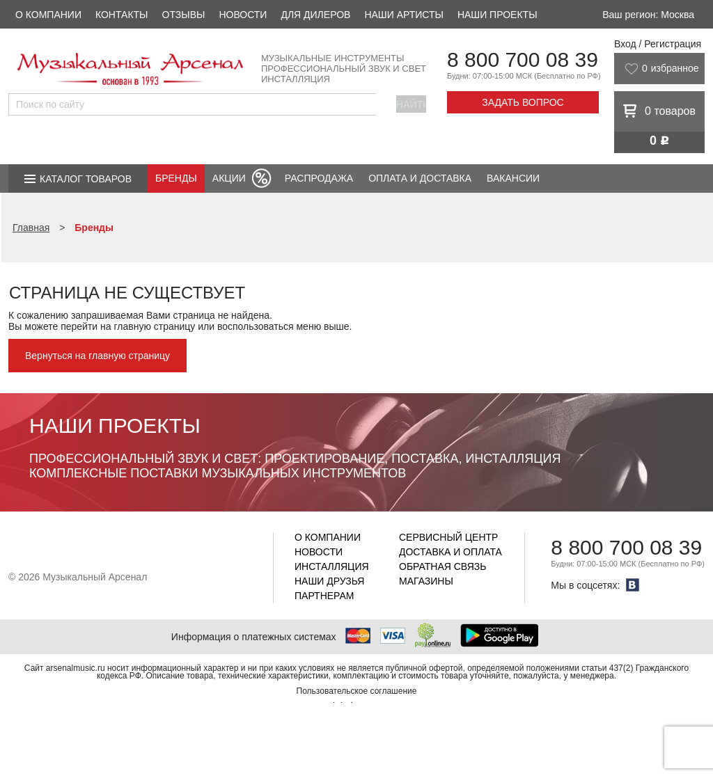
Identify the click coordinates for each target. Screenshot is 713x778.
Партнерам (324, 595)
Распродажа (319, 178)
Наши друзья (329, 581)
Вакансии (513, 178)
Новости (243, 14)
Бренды (176, 178)
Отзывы (183, 14)
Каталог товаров (86, 178)
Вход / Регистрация (657, 43)
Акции (229, 178)
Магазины (426, 581)
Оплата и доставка (419, 178)
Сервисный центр (448, 537)
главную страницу (154, 326)
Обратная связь (442, 566)
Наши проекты (497, 14)
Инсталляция (332, 566)
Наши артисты (403, 14)
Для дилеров (315, 14)
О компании (48, 14)
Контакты (121, 14)
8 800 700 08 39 (522, 59)
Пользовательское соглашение (357, 691)
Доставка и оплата (450, 551)
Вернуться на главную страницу (97, 355)
